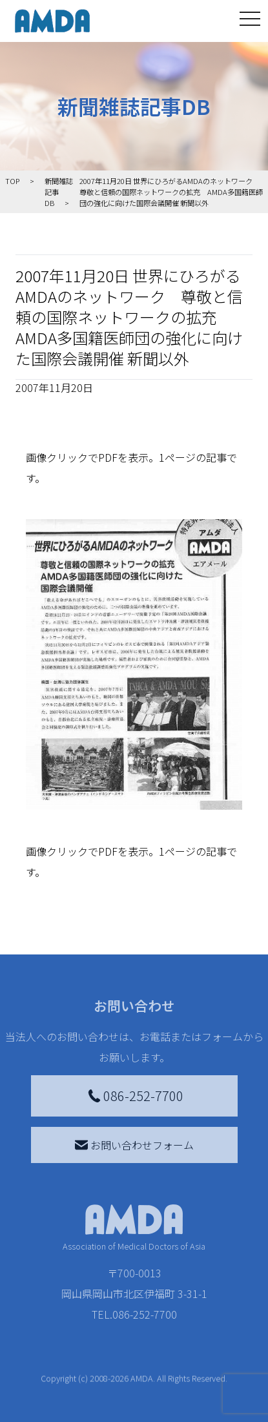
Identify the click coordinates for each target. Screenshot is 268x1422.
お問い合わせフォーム (134, 1145)
